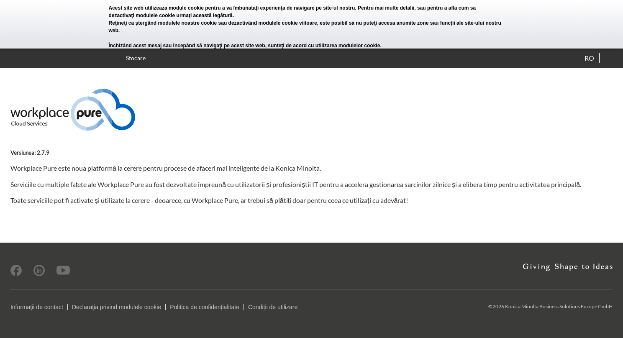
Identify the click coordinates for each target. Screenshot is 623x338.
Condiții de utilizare (272, 307)
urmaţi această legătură (205, 15)
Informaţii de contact (36, 307)
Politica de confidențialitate (204, 307)
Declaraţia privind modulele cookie (116, 307)
